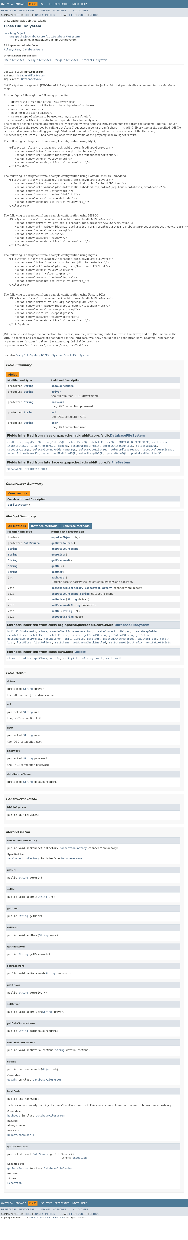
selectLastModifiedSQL (59, 453)
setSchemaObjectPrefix (125, 642)
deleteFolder (58, 635)
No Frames (59, 10)
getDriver (58, 554)
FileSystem (12, 49)
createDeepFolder (145, 631)
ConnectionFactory (98, 587)
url (53, 412)
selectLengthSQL (90, 453)
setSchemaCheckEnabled (89, 642)
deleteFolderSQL (103, 442)
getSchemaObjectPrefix (24, 638)
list (10, 642)
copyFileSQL (33, 442)
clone (11, 658)
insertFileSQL (17, 445)
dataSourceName (62, 385)
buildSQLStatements (21, 631)
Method (50, 15)
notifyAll (70, 658)
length (164, 638)
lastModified (147, 638)
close (43, 631)
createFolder (16, 635)
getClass (40, 658)
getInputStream (95, 635)
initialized (160, 442)
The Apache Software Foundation (47, 1217)
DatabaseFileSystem (30, 75)
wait (99, 658)
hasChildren (52, 638)
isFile (79, 638)
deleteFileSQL (78, 442)
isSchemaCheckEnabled (119, 638)
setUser (57, 616)
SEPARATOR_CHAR (36, 469)
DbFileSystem (17, 504)
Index (75, 4)
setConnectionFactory (67, 587)
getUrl (56, 566)
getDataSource (61, 543)
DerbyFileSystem (39, 60)
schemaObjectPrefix (85, 445)
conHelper (14, 442)
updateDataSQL (116, 453)
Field (28, 15)
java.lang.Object (14, 33)
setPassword (60, 605)
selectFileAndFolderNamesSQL (54, 449)
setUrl (56, 611)
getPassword (60, 560)
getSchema (143, 635)
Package (20, 4)
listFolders (43, 642)
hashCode (57, 577)
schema (63, 445)
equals (56, 537)
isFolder (93, 638)
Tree (49, 4)
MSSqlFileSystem (66, 60)
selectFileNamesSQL (125, 449)
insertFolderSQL (43, 445)
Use (42, 4)
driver (56, 391)
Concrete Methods (76, 525)
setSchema (62, 642)
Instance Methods (44, 525)
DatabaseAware (33, 49)
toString (86, 658)
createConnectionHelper (112, 631)
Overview (7, 4)
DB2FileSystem (14, 60)
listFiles (24, 642)
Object (67, 537)
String (28, 385)
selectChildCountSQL (118, 445)
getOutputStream (121, 635)
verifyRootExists (158, 642)
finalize (24, 658)
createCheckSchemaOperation (71, 631)
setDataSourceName (64, 593)
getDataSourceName (64, 548)
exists (75, 635)
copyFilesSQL (54, 442)
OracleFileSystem (94, 60)
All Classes (80, 10)
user (54, 422)
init (67, 638)
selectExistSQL (18, 449)
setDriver (58, 599)
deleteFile (37, 635)
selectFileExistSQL (93, 449)
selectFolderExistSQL (158, 449)
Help (84, 4)
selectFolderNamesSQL (23, 453)
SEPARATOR (14, 469)
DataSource (32, 543)
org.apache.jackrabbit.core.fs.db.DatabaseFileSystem (44, 36)
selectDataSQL (146, 445)
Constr (38, 15)
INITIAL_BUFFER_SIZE (133, 442)
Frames (46, 10)
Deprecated (62, 4)
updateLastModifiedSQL (146, 453)
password (57, 402)
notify (55, 658)
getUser (57, 571)
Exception (80, 1157)
